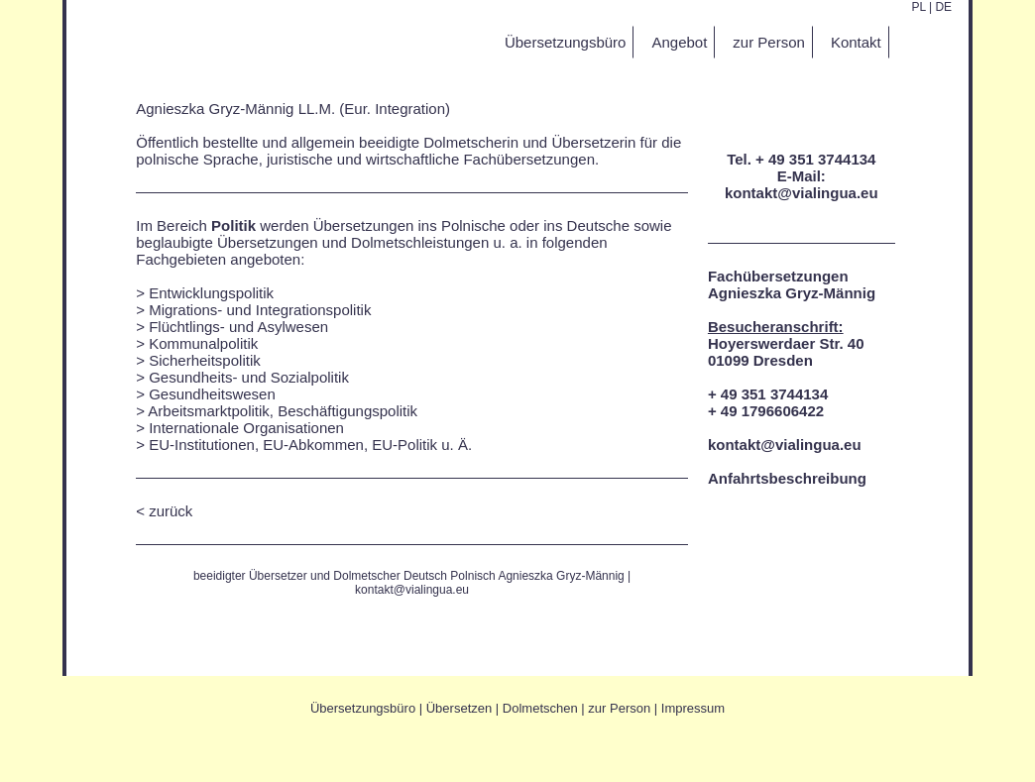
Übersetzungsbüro (362, 708)
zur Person (619, 708)
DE (943, 7)
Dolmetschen (540, 708)
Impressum (693, 708)
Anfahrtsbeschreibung (787, 478)
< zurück (164, 511)
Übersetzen (459, 708)
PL (918, 7)
